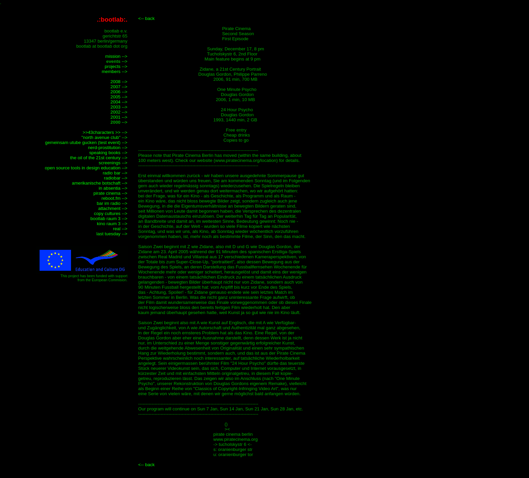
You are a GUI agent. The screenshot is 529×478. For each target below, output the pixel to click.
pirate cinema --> (110, 193)
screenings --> (113, 162)
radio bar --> (115, 172)
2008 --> (119, 81)
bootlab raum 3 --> (108, 218)
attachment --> (112, 208)
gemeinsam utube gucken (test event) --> (86, 142)
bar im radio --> (112, 203)
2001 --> (119, 117)
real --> (120, 228)
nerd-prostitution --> (108, 147)
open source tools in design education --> (86, 167)
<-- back (146, 18)
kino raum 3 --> (112, 223)
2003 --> (119, 107)
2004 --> (119, 101)
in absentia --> (113, 188)
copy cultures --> (111, 213)
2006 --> (119, 91)
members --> (115, 71)
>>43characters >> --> (105, 132)
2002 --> (119, 112)
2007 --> (119, 86)
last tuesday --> (112, 233)
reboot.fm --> (114, 198)
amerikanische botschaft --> (100, 183)
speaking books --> (108, 152)
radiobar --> (115, 178)
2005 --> (119, 96)
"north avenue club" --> (105, 137)
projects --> (116, 66)
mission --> (116, 56)
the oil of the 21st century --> (98, 157)
